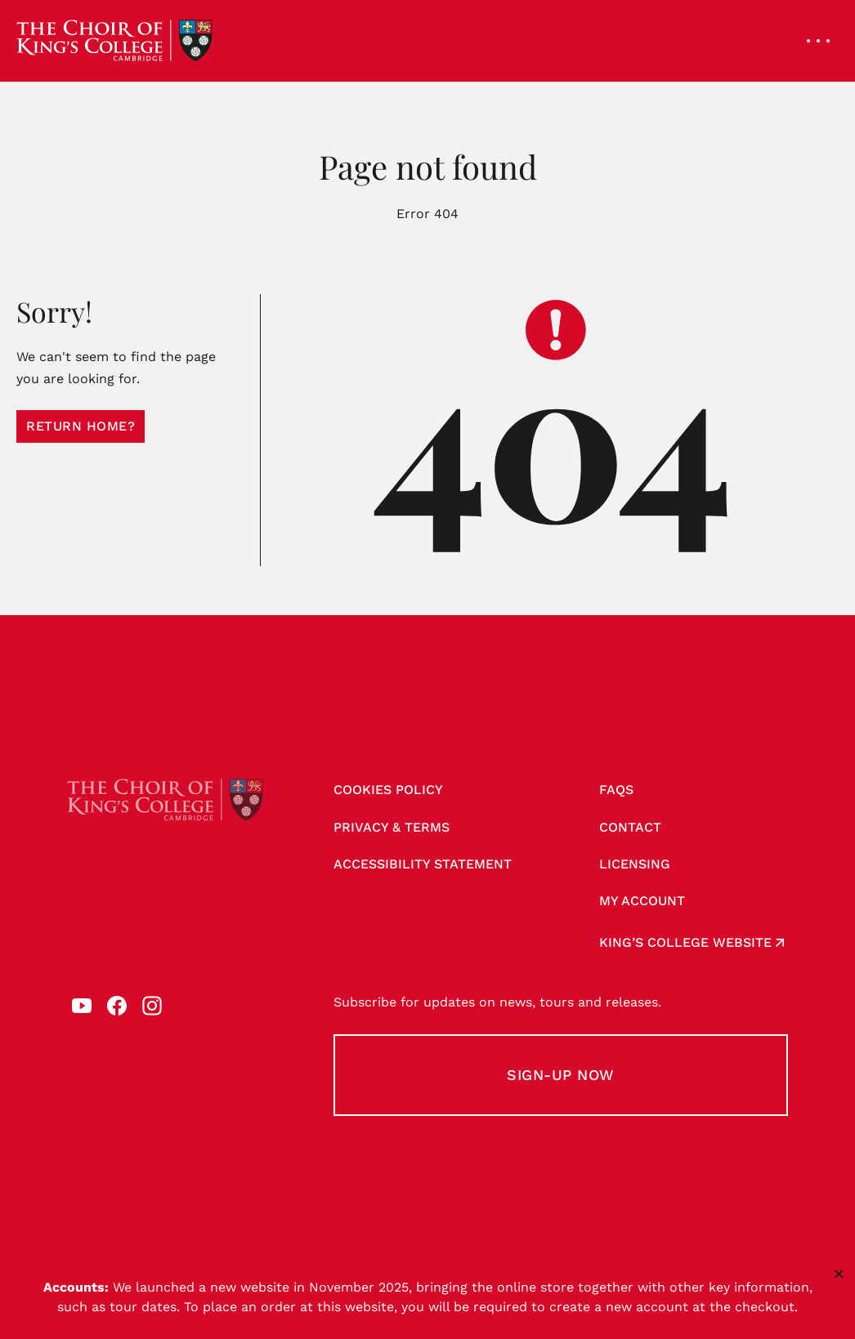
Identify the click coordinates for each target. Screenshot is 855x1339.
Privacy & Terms (391, 827)
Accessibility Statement (422, 864)
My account (642, 900)
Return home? (80, 426)
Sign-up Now (561, 1074)
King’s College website (685, 942)
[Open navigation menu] (818, 40)
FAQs (616, 789)
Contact (630, 827)
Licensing (634, 864)
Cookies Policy (388, 789)
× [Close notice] (839, 1273)
